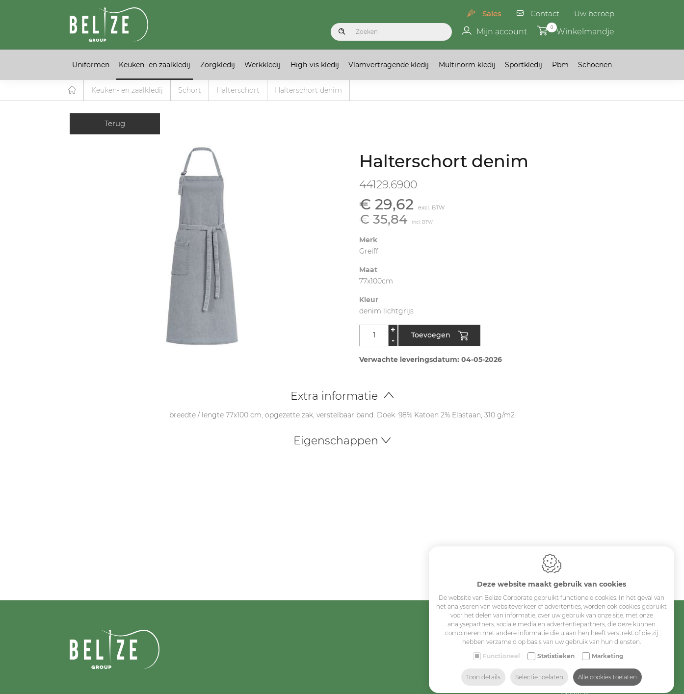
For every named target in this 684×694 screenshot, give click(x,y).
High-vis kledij (314, 64)
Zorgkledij (217, 64)
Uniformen (90, 64)
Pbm (560, 64)
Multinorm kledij (467, 64)
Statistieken (556, 647)
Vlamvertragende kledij (388, 64)
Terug (115, 124)
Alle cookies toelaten (607, 668)
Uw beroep (594, 13)
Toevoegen (439, 336)
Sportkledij (523, 64)
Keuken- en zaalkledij (154, 64)
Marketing (607, 647)
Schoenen (595, 64)
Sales (491, 13)
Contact (544, 13)
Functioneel (501, 647)
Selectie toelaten (539, 668)
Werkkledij (262, 64)
